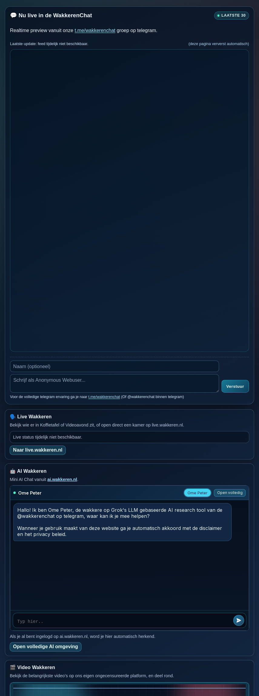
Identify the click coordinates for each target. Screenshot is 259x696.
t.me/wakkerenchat (95, 30)
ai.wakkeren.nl (62, 479)
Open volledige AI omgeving (45, 646)
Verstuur (235, 386)
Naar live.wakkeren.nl (37, 450)
